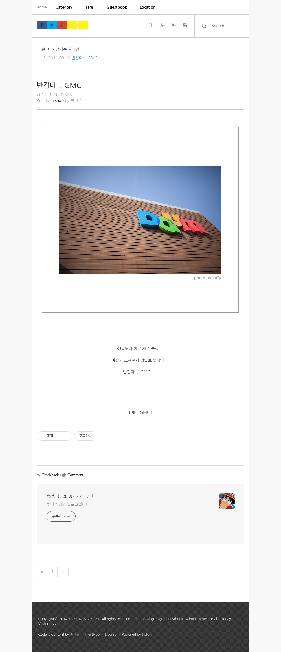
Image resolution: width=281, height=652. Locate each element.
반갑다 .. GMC (84, 58)
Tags (89, 7)
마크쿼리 (76, 634)
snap (59, 101)
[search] (227, 26)
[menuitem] (64, 7)
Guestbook (116, 7)
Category (64, 7)
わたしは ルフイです (71, 496)
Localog (148, 619)
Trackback (50, 475)
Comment (75, 475)
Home (42, 7)
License (111, 634)
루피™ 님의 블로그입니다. (69, 504)
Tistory (147, 634)
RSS (136, 619)
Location (148, 7)
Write (202, 619)
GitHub (94, 634)
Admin (190, 619)
